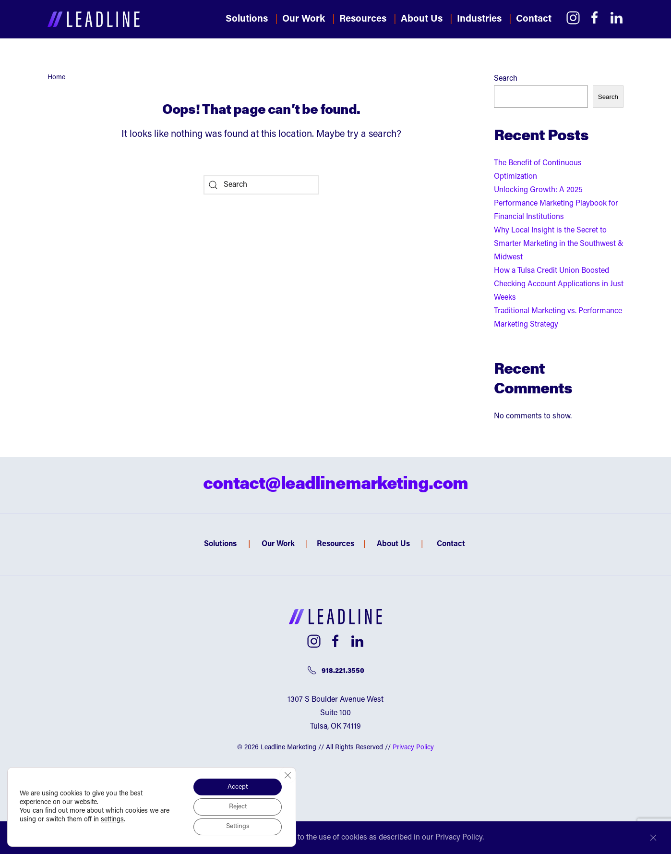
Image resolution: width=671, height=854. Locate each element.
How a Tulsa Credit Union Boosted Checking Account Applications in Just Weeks (558, 284)
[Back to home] (94, 19)
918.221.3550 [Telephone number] (335, 670)
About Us (393, 544)
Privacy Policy (413, 747)
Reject (237, 806)
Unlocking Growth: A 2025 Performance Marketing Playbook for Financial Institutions (556, 203)
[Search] (261, 185)
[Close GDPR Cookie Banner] (287, 774)
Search (505, 79)
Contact (533, 19)
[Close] (653, 837)
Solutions (220, 544)
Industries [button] (479, 19)
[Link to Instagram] (573, 18)
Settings (237, 826)
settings (112, 819)
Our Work (303, 19)
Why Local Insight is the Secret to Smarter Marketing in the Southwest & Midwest (558, 244)
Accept (237, 786)
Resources (362, 19)
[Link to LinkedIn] (616, 18)
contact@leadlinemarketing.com (335, 485)
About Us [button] (422, 19)
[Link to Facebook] (594, 18)
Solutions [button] (247, 19)
